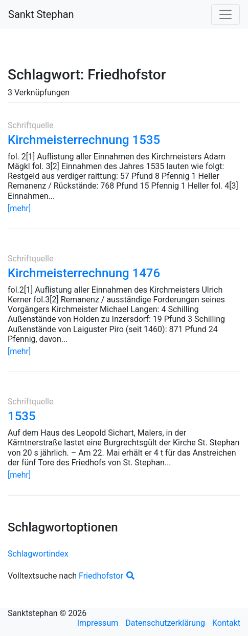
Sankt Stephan (41, 14)
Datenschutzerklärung (165, 623)
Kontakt (226, 623)
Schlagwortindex (38, 554)
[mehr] (19, 208)
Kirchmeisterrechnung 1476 (84, 273)
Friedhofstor (107, 576)
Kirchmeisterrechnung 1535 (84, 140)
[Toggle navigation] (225, 14)
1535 (22, 416)
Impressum (98, 623)
